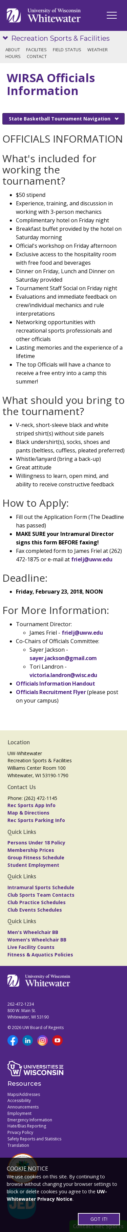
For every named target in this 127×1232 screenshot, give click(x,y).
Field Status (67, 49)
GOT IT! (98, 1219)
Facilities (36, 49)
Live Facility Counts (31, 947)
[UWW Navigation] (111, 15)
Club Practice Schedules (36, 902)
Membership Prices (30, 850)
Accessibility (19, 1100)
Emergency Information (29, 1120)
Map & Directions (28, 812)
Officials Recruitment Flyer (51, 692)
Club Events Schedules (34, 910)
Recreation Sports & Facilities (60, 38)
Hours (13, 56)
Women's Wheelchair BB (36, 939)
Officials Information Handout (55, 683)
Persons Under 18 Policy (36, 842)
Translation (18, 1145)
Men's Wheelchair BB (32, 932)
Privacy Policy (20, 1132)
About (12, 49)
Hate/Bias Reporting (26, 1126)
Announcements (23, 1107)
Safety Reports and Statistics (34, 1139)
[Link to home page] (44, 15)
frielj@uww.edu (91, 559)
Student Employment (33, 865)
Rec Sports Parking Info (36, 820)
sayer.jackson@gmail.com (63, 658)
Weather (97, 49)
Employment (19, 1113)
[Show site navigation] (6, 38)
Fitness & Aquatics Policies (40, 954)
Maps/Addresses (23, 1094)
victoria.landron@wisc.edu (63, 675)
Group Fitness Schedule (35, 857)
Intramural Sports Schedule (40, 887)
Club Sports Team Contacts (41, 895)
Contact (37, 56)
